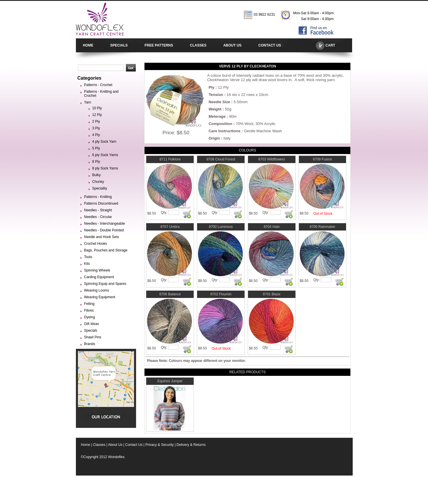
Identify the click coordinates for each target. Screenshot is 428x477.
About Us (115, 445)
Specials (90, 330)
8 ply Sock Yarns (105, 168)
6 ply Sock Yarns (105, 155)
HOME (88, 45)
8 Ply (96, 162)
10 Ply (97, 108)
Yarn (87, 102)
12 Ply (97, 115)
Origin (214, 138)
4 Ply (96, 135)
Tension (215, 94)
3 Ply (96, 128)
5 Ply (96, 148)
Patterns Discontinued (101, 203)
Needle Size (219, 102)
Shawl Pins (92, 337)
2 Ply (96, 121)
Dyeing (89, 317)
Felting (89, 304)
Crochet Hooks (95, 244)
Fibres (89, 310)
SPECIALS (119, 45)
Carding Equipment (99, 277)
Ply (211, 87)
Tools (88, 257)
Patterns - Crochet (98, 85)
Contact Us (133, 445)
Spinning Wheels (97, 270)
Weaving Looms (96, 290)
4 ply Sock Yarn (104, 142)
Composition (220, 124)
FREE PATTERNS (159, 45)
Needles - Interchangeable (104, 223)
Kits (87, 264)
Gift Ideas (91, 324)
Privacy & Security (159, 445)
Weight (214, 109)
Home (85, 445)
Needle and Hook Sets (101, 237)
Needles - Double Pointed (104, 230)
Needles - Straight (98, 210)
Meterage (217, 116)
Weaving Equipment (99, 297)
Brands (89, 344)
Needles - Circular (98, 217)
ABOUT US (232, 45)
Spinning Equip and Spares (105, 284)
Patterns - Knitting (98, 197)
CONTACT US (269, 45)
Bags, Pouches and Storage (105, 250)
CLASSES (198, 45)
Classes (99, 445)
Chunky (98, 182)
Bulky (96, 175)
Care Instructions (224, 131)
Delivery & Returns (191, 445)
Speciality (99, 188)
